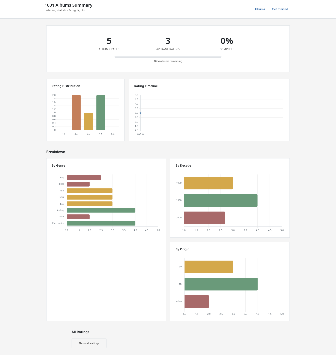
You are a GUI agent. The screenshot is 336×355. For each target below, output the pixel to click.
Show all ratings (89, 343)
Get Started (280, 9)
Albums (260, 9)
